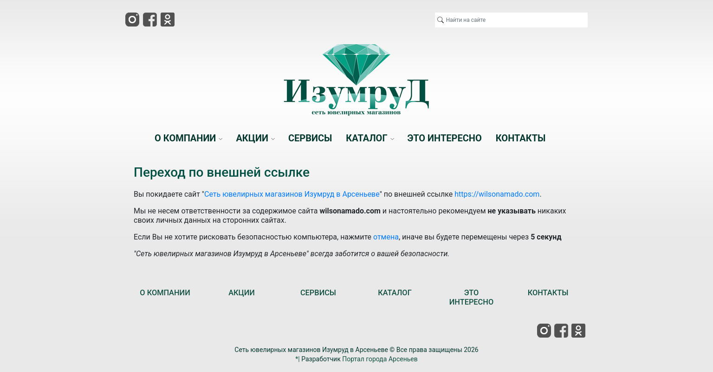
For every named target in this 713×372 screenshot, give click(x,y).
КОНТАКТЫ (548, 292)
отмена (386, 236)
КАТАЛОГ (395, 292)
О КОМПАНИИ (165, 292)
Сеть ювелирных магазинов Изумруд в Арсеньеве (292, 194)
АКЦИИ (241, 292)
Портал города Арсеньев (380, 359)
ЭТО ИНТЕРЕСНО (471, 297)
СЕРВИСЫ (318, 292)
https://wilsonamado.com (496, 194)
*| (297, 359)
